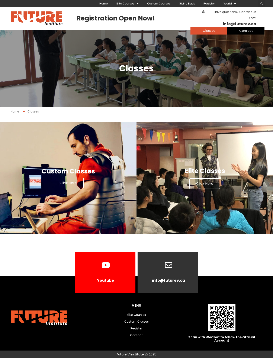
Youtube (105, 280)
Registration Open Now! (116, 18)
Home (103, 3)
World (230, 3)
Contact (136, 335)
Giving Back (187, 3)
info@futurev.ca (168, 280)
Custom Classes (136, 321)
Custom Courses (158, 3)
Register (209, 3)
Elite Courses (127, 3)
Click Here (68, 182)
